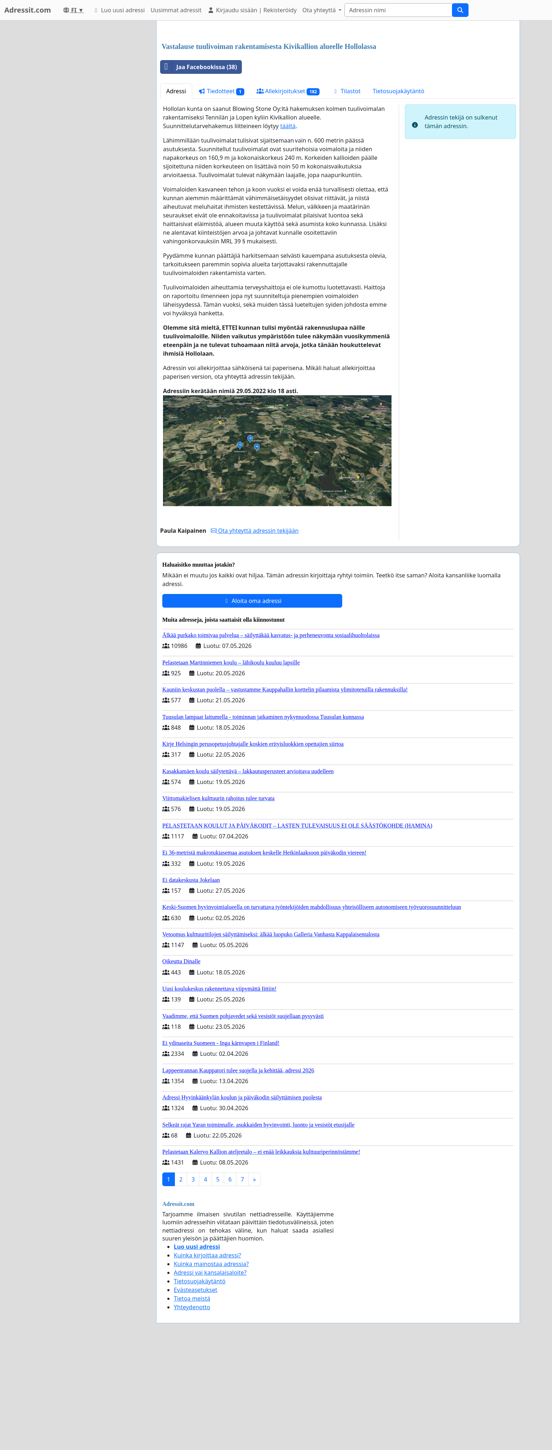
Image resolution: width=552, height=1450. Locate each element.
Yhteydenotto (192, 1408)
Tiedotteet (221, 192)
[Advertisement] (338, 82)
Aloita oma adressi (252, 702)
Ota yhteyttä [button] (319, 10)
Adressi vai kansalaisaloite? (210, 1373)
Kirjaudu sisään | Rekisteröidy (252, 10)
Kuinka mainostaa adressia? (211, 1365)
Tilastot (346, 192)
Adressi (176, 192)
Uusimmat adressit (176, 10)
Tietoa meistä (192, 1399)
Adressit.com (27, 10)
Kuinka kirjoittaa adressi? (207, 1356)
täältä (288, 227)
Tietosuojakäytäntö (399, 192)
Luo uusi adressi (118, 10)
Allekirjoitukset (288, 192)
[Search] (398, 10)
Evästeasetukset (195, 1391)
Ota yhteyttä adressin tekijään (255, 631)
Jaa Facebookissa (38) (198, 167)
